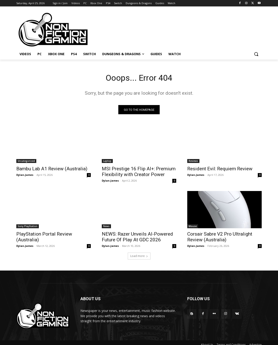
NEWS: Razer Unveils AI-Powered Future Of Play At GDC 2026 (137, 238)
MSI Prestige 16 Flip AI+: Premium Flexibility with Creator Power (139, 173)
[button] (256, 54)
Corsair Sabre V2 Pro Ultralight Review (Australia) (219, 238)
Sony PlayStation (27, 227)
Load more (139, 257)
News (106, 227)
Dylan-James (24, 176)
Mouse (193, 227)
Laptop (107, 162)
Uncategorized (26, 162)
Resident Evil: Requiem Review (219, 170)
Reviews (193, 162)
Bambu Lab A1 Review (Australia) (51, 170)
